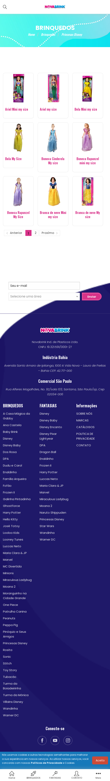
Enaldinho (10, 472)
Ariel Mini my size (16, 109)
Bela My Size (13, 159)
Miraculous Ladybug (17, 580)
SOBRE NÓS (84, 413)
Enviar (91, 297)
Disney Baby (12, 445)
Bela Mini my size (86, 109)
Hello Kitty (10, 519)
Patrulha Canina (15, 611)
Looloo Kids (11, 533)
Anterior (14, 233)
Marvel (7, 560)
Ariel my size (48, 109)
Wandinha (10, 708)
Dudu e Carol (12, 465)
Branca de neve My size (87, 215)
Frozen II (9, 492)
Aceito (100, 760)
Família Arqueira (14, 479)
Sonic (7, 657)
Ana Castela (12, 425)
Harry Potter (12, 512)
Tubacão (9, 677)
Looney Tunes (13, 539)
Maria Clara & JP (15, 553)
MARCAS (82, 420)
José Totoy (11, 526)
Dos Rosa (10, 452)
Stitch (7, 663)
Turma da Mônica (16, 695)
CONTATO (83, 445)
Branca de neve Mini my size (53, 215)
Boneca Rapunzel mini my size (88, 161)
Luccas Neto (12, 546)
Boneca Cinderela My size (52, 161)
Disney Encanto (51, 427)
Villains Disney (13, 702)
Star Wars (47, 526)
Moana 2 (9, 586)
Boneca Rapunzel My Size (18, 215)
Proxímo (50, 233)
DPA (6, 459)
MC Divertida (12, 566)
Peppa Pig (10, 625)
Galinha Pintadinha (17, 499)
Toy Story (10, 670)
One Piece (10, 605)
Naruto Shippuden (53, 512)
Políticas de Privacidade (46, 763)
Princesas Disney (15, 643)
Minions (8, 573)
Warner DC (11, 715)
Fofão (7, 486)
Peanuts (9, 618)
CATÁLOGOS (85, 427)
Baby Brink (10, 432)
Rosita (7, 650)
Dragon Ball (48, 452)
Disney (7, 438)
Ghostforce (11, 506)
